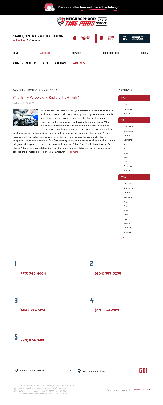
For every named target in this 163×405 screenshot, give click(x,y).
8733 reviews (33, 40)
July (125, 148)
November (128, 131)
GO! (143, 370)
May (126, 157)
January (127, 113)
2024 (123, 177)
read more (73, 151)
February (128, 109)
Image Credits (125, 390)
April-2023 (78, 63)
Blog (46, 63)
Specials (145, 53)
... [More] (122, 237)
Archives (60, 63)
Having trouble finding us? (45, 362)
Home (15, 53)
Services (76, 53)
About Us (45, 53)
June (126, 153)
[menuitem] (15, 53)
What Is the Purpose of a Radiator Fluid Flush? (46, 97)
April (126, 219)
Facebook (21, 286)
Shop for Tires (111, 53)
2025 (123, 120)
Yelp (31, 286)
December (128, 126)
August (127, 144)
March (127, 104)
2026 (123, 98)
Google (26, 286)
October (128, 135)
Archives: (125, 90)
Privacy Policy (112, 390)
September (129, 140)
